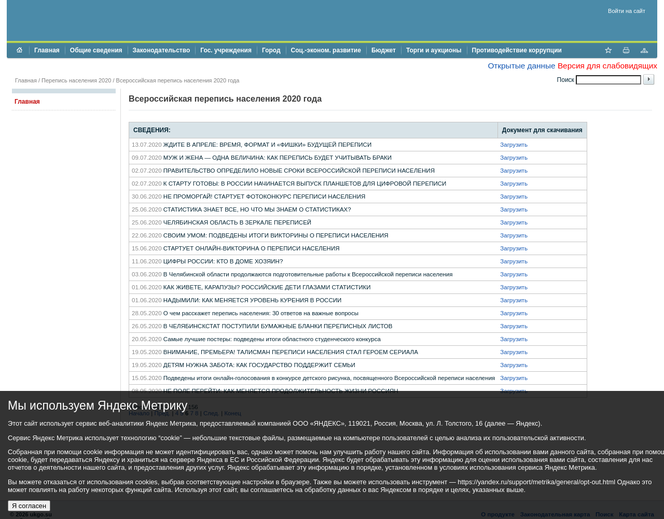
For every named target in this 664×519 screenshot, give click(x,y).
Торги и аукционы (434, 50)
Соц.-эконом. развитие (326, 50)
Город (271, 50)
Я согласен (29, 506)
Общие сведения (96, 50)
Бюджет (383, 50)
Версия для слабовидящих (607, 65)
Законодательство (161, 50)
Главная (47, 50)
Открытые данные (521, 65)
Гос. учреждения (226, 50)
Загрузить (514, 145)
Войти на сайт (626, 11)
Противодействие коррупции (517, 50)
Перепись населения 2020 (76, 80)
